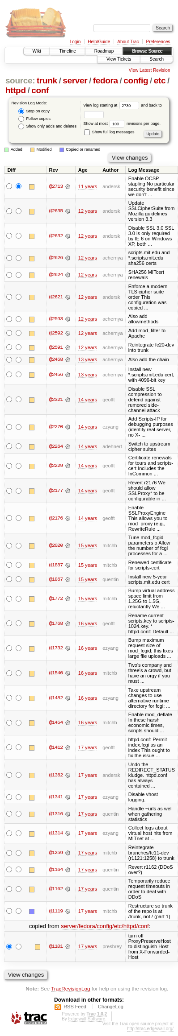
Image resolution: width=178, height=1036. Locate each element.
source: (20, 80)
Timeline (67, 51)
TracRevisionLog (70, 988)
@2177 (56, 490)
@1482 (56, 698)
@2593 (56, 318)
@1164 (56, 869)
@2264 (56, 446)
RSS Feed (75, 1006)
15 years (87, 546)
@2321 (56, 399)
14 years (87, 399)
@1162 (56, 889)
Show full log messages (109, 132)
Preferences (158, 41)
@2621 (56, 297)
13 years (87, 359)
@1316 (56, 813)
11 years (87, 186)
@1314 (56, 833)
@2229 (56, 466)
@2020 (56, 545)
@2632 (56, 235)
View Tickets (118, 59)
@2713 (56, 186)
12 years (87, 211)
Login (75, 41)
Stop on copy (34, 111)
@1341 (56, 797)
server (75, 80)
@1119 (56, 911)
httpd (15, 90)
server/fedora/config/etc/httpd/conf (105, 926)
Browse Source (147, 51)
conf (40, 90)
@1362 (56, 775)
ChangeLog (110, 1006)
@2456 (56, 374)
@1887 (56, 565)
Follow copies (34, 119)
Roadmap (104, 51)
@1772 (56, 598)
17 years (87, 747)
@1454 (56, 722)
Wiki (37, 51)
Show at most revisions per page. (122, 123)
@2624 (56, 274)
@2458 (56, 359)
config (135, 80)
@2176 (56, 518)
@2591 (56, 347)
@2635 (56, 211)
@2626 (56, 257)
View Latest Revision (149, 70)
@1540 (56, 673)
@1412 (56, 747)
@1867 (56, 579)
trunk (47, 80)
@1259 (56, 852)
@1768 (56, 623)
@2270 (56, 426)
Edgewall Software (86, 1018)
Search (156, 59)
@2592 (56, 333)
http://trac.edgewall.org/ (150, 1028)
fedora (105, 80)
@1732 (56, 648)
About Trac (128, 41)
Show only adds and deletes (47, 126)
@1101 (56, 946)
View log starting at (112, 105)
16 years (87, 623)
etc (159, 80)
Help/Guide (99, 41)
